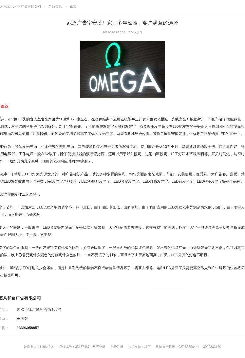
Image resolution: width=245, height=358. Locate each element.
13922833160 (211, 347)
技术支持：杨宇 (139, 347)
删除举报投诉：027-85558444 (177, 347)
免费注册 (116, 347)
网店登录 (98, 347)
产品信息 (55, 6)
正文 (73, 6)
